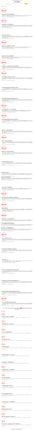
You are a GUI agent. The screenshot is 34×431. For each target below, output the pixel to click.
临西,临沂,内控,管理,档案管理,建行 (10, 252)
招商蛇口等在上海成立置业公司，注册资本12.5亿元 (8, 416)
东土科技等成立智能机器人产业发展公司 (7, 393)
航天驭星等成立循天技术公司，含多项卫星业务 (8, 354)
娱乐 (14, 2)
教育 (20, 2)
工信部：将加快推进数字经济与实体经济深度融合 (7, 223)
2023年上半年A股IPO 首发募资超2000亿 (7, 187)
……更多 (7, 37)
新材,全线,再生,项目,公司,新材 (10, 154)
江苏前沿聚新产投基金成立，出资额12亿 (7, 385)
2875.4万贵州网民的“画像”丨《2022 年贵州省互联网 (9, 109)
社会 (15, 0)
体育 (13, 2)
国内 (13, 0)
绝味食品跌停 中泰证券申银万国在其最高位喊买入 (8, 14)
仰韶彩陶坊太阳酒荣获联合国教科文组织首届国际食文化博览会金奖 (11, 291)
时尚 (16, 0)
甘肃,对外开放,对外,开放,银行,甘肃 (10, 241)
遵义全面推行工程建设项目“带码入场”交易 (7, 161)
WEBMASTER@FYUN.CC (18, 429)
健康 (21, 0)
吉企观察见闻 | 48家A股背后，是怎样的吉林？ (8, 316)
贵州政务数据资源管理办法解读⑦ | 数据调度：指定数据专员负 (10, 119)
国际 (14, 0)
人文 (18, 0)
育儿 (21, 2)
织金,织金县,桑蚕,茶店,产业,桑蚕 (10, 133)
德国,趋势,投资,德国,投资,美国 (10, 211)
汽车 (20, 0)
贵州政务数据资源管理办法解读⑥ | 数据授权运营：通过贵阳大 (10, 87)
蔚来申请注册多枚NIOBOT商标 (6, 339)
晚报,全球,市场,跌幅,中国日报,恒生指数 (11, 262)
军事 (16, 2)
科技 (17, 2)
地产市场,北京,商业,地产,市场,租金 (10, 38)
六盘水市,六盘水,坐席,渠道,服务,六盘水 (11, 144)
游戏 (18, 2)
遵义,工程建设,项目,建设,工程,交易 (10, 165)
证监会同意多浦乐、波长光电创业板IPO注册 (8, 24)
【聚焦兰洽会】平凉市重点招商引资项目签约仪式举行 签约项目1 (10, 269)
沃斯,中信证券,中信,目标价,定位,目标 (11, 48)
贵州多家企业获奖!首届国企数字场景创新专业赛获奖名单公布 (10, 98)
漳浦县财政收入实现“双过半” (5, 172)
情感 (17, 0)
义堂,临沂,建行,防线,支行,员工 (10, 222)
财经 (15, 2)
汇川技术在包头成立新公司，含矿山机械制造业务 (8, 401)
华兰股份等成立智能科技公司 (5, 346)
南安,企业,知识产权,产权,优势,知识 (10, 305)
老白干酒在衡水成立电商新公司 (6, 377)
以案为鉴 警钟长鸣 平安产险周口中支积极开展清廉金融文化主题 (10, 280)
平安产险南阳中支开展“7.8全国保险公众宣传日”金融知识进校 (10, 197)
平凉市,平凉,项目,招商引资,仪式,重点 (11, 273)
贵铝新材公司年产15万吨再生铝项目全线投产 (8, 151)
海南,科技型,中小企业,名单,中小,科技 (11, 80)
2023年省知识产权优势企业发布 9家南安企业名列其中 (9, 302)
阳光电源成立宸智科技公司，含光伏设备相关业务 (8, 369)
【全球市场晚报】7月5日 (5, 259)
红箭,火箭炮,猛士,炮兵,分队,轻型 (10, 69)
